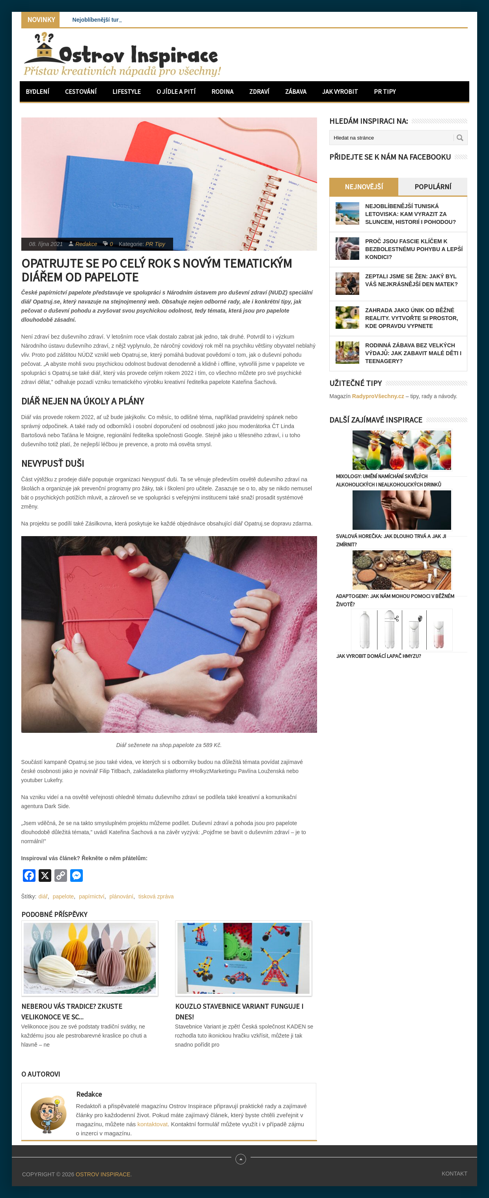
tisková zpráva (156, 896)
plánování (122, 896)
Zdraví (259, 91)
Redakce (86, 244)
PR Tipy (385, 91)
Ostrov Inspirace (103, 1174)
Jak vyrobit (340, 91)
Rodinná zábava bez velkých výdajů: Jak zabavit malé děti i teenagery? (413, 353)
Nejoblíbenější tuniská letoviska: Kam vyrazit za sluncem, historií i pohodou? (410, 214)
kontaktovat (153, 1124)
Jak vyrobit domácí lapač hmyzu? (378, 656)
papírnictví (92, 896)
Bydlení (37, 91)
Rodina (222, 91)
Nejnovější (364, 186)
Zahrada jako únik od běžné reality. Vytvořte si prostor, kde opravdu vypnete (411, 318)
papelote (63, 896)
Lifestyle (126, 91)
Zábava (295, 91)
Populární (432, 186)
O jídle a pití (176, 91)
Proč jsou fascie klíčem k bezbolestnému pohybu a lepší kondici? (414, 249)
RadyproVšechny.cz (378, 396)
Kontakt (454, 1173)
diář (43, 896)
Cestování (81, 91)
